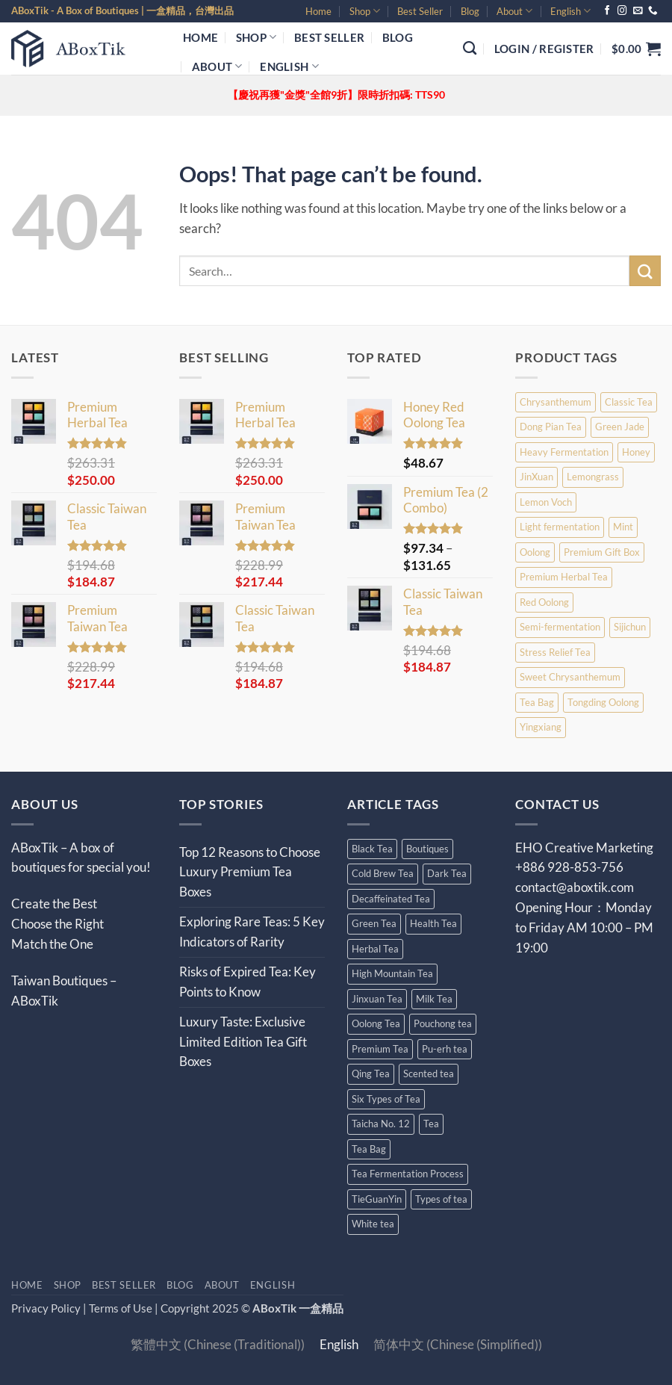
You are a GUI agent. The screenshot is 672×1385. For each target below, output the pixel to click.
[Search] (469, 48)
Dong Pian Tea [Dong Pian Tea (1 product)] (551, 427)
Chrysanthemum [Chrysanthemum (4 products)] (555, 402)
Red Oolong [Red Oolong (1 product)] (544, 602)
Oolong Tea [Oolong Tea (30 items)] (376, 1023)
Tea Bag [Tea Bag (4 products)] (537, 702)
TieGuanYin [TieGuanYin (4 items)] (377, 1199)
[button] (544, 48)
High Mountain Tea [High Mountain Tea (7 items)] (392, 973)
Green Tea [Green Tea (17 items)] (374, 923)
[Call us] (653, 11)
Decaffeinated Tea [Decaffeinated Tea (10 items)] (391, 899)
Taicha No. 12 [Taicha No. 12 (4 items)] (381, 1124)
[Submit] (645, 270)
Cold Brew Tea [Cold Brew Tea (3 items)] (383, 873)
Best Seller (420, 11)
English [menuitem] (339, 1345)
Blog (470, 11)
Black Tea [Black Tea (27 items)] (372, 849)
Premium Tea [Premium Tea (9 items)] (380, 1049)
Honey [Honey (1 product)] (636, 452)
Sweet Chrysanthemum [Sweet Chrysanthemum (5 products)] (570, 677)
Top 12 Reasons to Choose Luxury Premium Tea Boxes (249, 872)
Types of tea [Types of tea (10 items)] (441, 1199)
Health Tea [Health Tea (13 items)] (433, 923)
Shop (364, 11)
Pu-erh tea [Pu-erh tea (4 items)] (444, 1049)
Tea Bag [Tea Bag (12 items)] (369, 1149)
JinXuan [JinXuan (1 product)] (536, 477)
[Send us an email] (638, 11)
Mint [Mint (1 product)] (623, 527)
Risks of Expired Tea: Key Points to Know (247, 982)
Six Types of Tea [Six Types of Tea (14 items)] (386, 1099)
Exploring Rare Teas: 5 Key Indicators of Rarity (252, 931)
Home (318, 11)
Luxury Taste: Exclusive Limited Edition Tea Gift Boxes (243, 1042)
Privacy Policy (46, 1308)
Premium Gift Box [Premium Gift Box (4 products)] (602, 552)
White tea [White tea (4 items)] (373, 1224)
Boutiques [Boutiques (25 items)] (427, 849)
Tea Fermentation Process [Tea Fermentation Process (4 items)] (408, 1174)
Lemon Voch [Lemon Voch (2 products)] (546, 502)
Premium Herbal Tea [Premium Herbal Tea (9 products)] (564, 577)
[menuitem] (570, 11)
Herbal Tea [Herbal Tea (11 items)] (375, 949)
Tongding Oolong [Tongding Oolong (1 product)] (603, 702)
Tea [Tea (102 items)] (431, 1124)
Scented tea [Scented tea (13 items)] (428, 1073)
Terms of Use (122, 1308)
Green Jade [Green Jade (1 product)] (619, 427)
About (514, 11)
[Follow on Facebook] (607, 11)
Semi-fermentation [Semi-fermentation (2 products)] (560, 627)
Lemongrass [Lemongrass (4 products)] (593, 477)
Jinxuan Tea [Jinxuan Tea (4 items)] (377, 999)
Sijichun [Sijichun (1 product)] (630, 627)
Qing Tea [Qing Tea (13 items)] (371, 1073)
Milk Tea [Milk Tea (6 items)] (434, 999)
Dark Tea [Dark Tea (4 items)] (447, 873)
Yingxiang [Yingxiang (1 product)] (540, 727)
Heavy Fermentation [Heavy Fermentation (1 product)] (564, 452)
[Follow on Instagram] (622, 11)
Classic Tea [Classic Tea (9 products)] (629, 402)
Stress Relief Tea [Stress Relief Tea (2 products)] (555, 652)
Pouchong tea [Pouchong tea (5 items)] (443, 1023)
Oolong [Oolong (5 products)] (535, 552)
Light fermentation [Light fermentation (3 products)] (560, 527)
